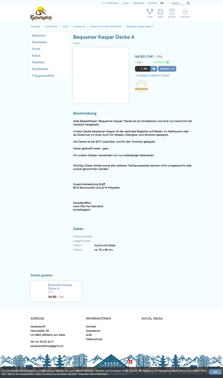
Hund (65, 26)
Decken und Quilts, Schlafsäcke (105, 26)
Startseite (35, 26)
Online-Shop (51, 26)
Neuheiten (39, 42)
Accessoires (79, 26)
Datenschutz (94, 339)
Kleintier (38, 62)
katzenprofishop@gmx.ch (46, 346)
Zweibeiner (40, 69)
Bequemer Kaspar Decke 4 (139, 26)
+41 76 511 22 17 (44, 341)
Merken (167, 69)
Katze (36, 55)
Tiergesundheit (43, 75)
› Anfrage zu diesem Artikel (152, 75)
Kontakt (152, 3)
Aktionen (38, 35)
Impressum (93, 330)
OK (215, 371)
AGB (89, 334)
